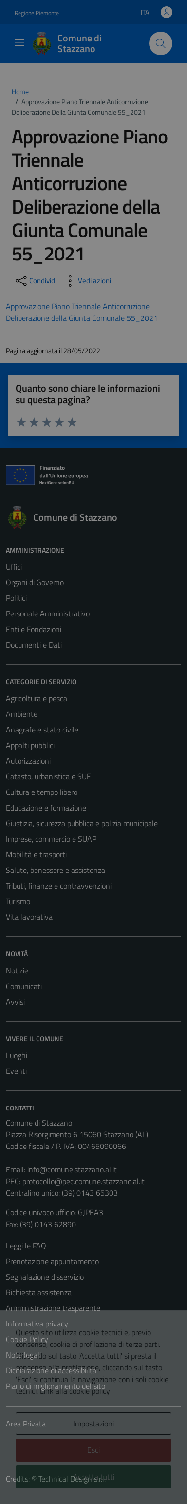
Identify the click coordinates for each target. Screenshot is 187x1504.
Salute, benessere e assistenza (55, 870)
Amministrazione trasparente (53, 1308)
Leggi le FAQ (26, 1245)
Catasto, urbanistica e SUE (48, 776)
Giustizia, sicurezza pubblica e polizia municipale (82, 823)
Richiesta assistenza (39, 1292)
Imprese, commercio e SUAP (51, 839)
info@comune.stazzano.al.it (72, 1169)
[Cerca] (160, 43)
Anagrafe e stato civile (42, 729)
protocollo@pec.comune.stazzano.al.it (83, 1181)
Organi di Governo (35, 582)
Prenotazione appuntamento (52, 1261)
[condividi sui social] (35, 281)
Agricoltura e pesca (36, 698)
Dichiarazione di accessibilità (51, 1370)
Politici (16, 598)
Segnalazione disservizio (45, 1277)
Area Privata (26, 1423)
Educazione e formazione (46, 807)
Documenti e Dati (34, 645)
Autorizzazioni (28, 761)
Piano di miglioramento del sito (55, 1386)
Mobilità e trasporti (36, 854)
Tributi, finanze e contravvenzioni (59, 885)
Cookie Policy (27, 1339)
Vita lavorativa (29, 917)
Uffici (14, 567)
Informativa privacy (37, 1323)
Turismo (18, 901)
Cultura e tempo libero (41, 792)
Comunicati (24, 986)
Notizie (17, 970)
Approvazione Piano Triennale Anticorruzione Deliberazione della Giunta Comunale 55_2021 (82, 312)
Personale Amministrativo (48, 613)
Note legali (23, 1355)
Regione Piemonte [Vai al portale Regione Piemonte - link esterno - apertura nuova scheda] (37, 13)
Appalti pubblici (30, 745)
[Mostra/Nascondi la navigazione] (19, 42)
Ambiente (21, 714)
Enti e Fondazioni (33, 629)
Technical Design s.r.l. (72, 1478)
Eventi (16, 1071)
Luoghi (16, 1055)
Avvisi (15, 1002)
